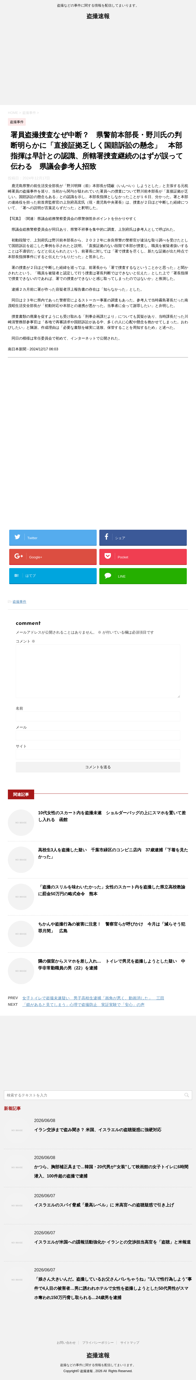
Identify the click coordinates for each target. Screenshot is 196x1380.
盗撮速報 (98, 17)
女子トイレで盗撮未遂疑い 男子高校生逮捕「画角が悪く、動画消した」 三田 (93, 998)
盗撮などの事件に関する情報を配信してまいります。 (98, 1365)
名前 (19, 708)
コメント (25, 641)
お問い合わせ (66, 1342)
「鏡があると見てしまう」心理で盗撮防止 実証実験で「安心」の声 (83, 1004)
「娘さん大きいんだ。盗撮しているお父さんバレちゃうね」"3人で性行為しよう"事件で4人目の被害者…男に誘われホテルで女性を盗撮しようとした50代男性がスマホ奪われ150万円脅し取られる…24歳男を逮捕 (113, 1288)
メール (21, 727)
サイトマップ (129, 1342)
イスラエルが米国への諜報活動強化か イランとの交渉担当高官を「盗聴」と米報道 (112, 1242)
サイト (21, 746)
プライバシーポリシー (98, 1342)
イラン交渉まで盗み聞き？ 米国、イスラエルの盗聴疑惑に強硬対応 (97, 1130)
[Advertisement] (98, 65)
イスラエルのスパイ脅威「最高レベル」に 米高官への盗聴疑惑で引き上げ (104, 1205)
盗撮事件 (19, 602)
